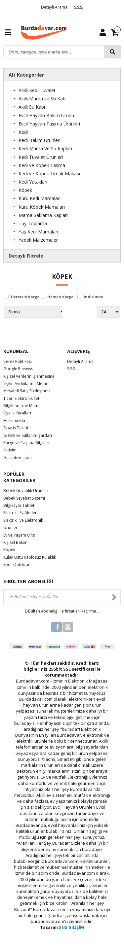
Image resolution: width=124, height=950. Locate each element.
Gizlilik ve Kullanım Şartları (27, 435)
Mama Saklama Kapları (43, 215)
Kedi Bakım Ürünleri (40, 140)
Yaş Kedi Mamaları (38, 232)
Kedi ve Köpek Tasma (42, 165)
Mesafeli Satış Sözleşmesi (26, 391)
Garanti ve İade (17, 457)
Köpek (25, 190)
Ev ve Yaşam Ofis (19, 535)
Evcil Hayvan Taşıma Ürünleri (49, 124)
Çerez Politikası (17, 361)
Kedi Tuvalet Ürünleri (41, 157)
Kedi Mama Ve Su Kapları (45, 148)
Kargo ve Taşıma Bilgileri (26, 442)
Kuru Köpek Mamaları (42, 207)
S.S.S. (78, 7)
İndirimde (93, 297)
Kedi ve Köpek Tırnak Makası (49, 173)
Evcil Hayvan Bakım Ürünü (46, 115)
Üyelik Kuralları (17, 413)
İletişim (10, 450)
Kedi (23, 132)
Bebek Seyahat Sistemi (24, 498)
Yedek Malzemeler (38, 240)
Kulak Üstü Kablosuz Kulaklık (29, 557)
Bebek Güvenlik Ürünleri (25, 490)
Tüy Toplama (33, 223)
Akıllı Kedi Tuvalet (37, 90)
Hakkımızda (14, 420)
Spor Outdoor (16, 564)
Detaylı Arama (54, 7)
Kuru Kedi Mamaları (40, 198)
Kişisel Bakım (15, 542)
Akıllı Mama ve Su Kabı (42, 98)
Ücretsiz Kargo (25, 297)
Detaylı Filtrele (26, 256)
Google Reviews (18, 368)
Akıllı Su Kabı (32, 107)
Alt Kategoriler (26, 75)
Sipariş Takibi (15, 428)
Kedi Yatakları (33, 182)
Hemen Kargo (60, 297)
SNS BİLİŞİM (71, 927)
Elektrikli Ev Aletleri (20, 512)
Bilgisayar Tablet (18, 505)
